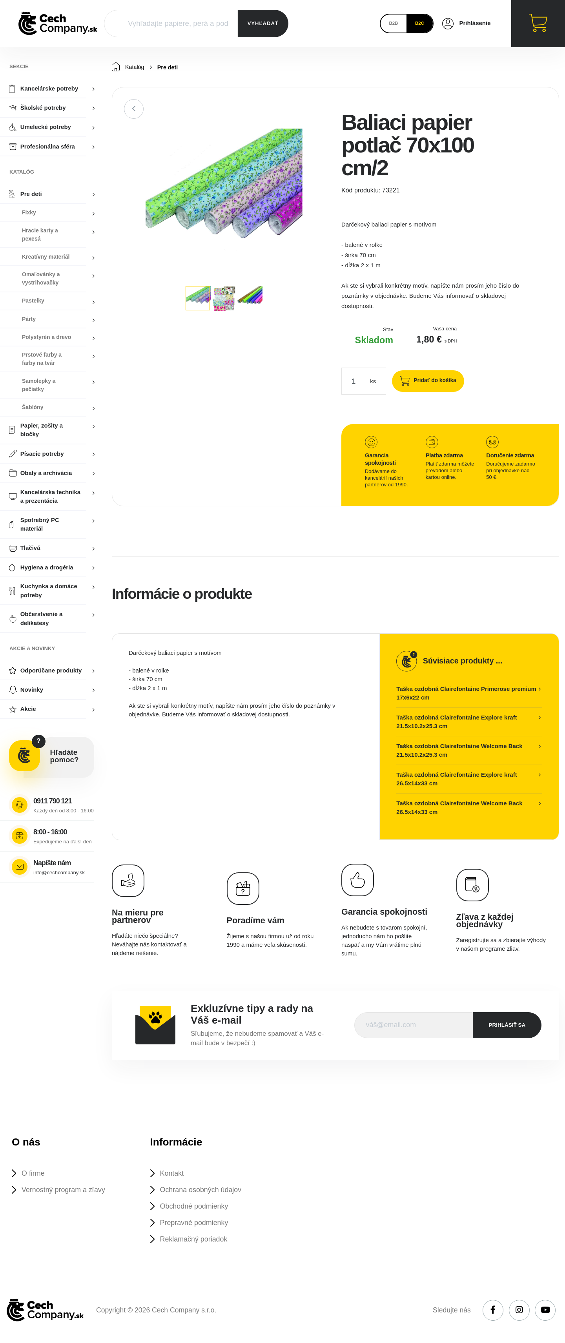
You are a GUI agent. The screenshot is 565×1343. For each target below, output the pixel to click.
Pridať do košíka (433, 381)
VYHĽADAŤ (263, 23)
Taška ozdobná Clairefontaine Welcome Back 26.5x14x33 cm (459, 808)
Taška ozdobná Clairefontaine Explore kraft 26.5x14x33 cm (456, 779)
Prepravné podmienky (196, 1224)
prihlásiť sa (507, 1025)
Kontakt (173, 1174)
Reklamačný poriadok (195, 1242)
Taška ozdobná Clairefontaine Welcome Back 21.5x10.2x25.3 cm (459, 751)
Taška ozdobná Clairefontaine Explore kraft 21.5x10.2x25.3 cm (456, 722)
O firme (34, 1174)
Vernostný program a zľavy (65, 1191)
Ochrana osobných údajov (203, 1191)
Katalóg (128, 67)
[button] (316, 136)
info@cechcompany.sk (59, 872)
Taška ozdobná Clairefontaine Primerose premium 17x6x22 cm (466, 693)
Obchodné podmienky (196, 1207)
